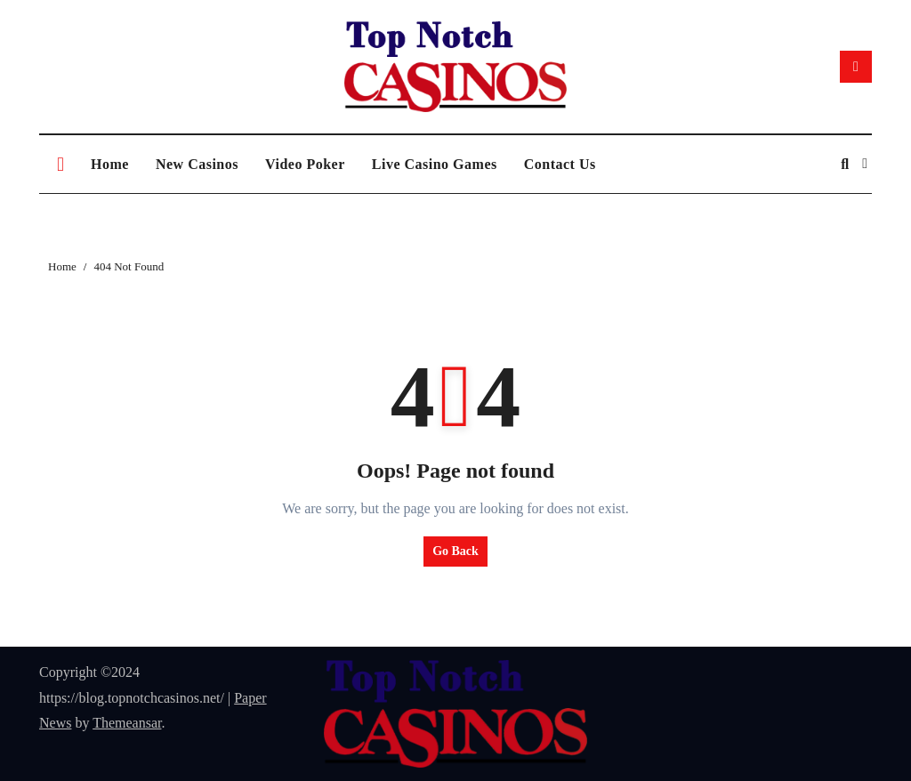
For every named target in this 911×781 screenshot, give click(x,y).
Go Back (455, 551)
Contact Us (560, 164)
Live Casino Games (434, 164)
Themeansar (127, 722)
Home (110, 164)
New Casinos (197, 164)
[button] (864, 163)
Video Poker (305, 164)
